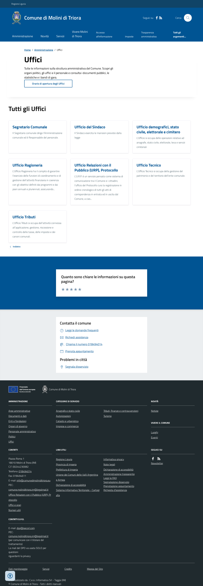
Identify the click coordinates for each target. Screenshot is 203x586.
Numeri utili (15, 510)
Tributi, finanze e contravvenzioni (121, 411)
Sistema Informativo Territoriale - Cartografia (78, 492)
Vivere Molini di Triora (80, 34)
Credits (68, 569)
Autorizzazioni (63, 416)
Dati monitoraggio (18, 569)
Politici (12, 436)
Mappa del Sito (95, 569)
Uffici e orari (15, 505)
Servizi (60, 36)
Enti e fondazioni (17, 421)
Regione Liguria (18, 3)
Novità (45, 36)
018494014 (25, 471)
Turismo (108, 416)
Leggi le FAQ (110, 478)
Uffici (11, 442)
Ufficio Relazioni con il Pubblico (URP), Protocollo (30, 497)
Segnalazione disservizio (116, 482)
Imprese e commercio (67, 426)
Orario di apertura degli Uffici (48, 84)
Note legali (109, 464)
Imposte (129, 36)
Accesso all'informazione (104, 34)
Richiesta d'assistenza (115, 490)
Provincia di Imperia (66, 464)
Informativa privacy (114, 459)
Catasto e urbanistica (67, 421)
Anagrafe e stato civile (68, 411)
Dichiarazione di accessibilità (71, 485)
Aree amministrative (19, 411)
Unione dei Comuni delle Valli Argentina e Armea (77, 477)
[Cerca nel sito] (186, 18)
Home (27, 50)
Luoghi (154, 432)
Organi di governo (18, 426)
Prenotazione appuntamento (119, 486)
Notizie (154, 411)
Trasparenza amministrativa (149, 34)
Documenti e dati (18, 416)
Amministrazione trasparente (119, 474)
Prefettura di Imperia (67, 469)
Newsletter (157, 463)
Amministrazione (22, 36)
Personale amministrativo (22, 431)
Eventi (154, 437)
